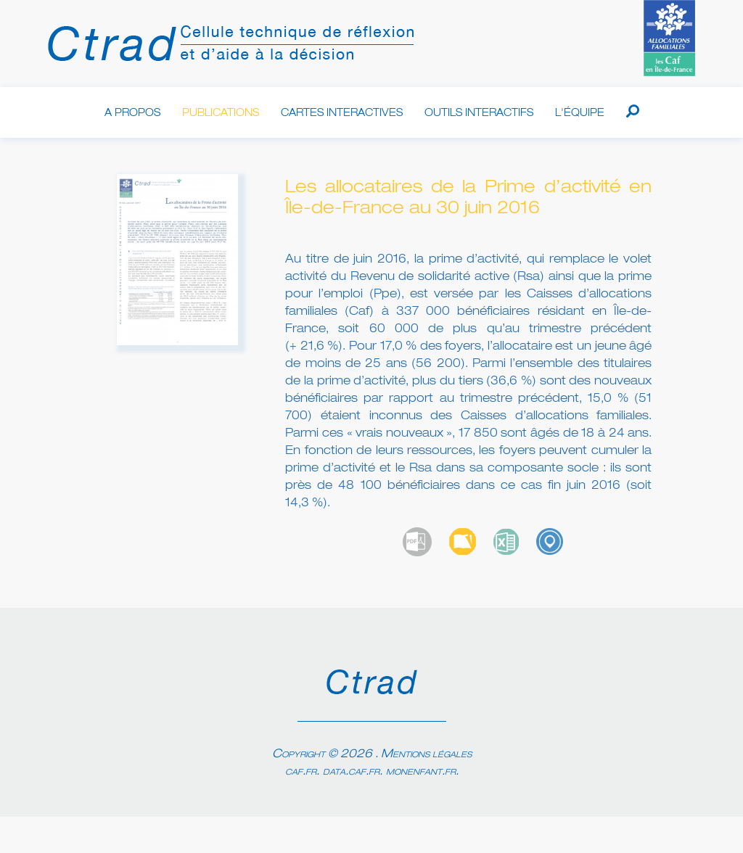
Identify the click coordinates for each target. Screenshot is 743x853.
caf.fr (300, 772)
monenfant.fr (421, 772)
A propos (132, 113)
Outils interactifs (478, 113)
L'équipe (579, 113)
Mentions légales (426, 754)
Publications (220, 113)
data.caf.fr (351, 772)
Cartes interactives (342, 113)
